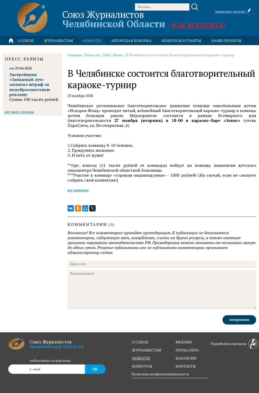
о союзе (140, 342)
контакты (186, 366)
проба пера (187, 350)
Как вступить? (199, 25)
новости (92, 40)
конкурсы (142, 366)
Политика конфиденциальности (160, 373)
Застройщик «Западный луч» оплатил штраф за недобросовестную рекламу (29, 84)
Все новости (78, 190)
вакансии (186, 358)
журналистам (146, 350)
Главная (75, 54)
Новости (92, 54)
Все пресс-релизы (19, 111)
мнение (184, 342)
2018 (106, 54)
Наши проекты (226, 40)
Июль (118, 54)
